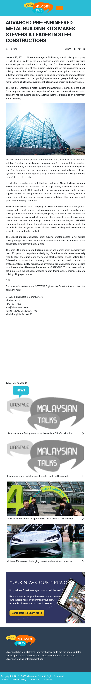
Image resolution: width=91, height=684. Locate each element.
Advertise (35, 679)
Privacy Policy (19, 679)
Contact (48, 679)
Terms (4, 679)
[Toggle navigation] (59, 8)
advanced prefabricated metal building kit (28, 64)
